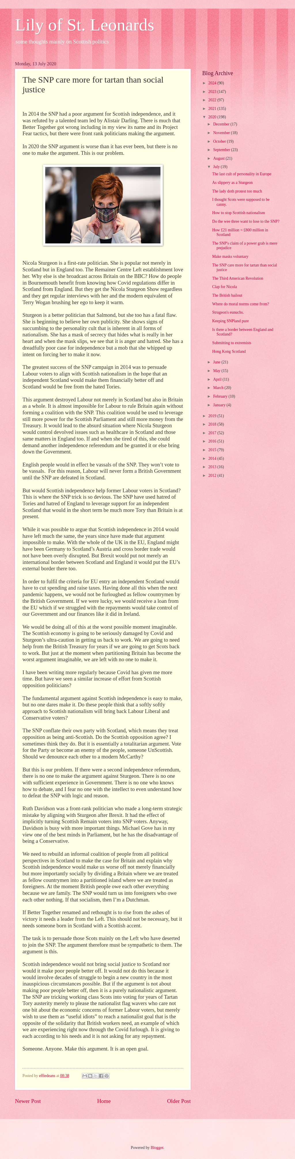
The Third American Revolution (237, 278)
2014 (212, 458)
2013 (212, 467)
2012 (212, 475)
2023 (212, 91)
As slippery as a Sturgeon (232, 182)
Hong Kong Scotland (229, 351)
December (221, 124)
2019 (212, 416)
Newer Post (28, 1101)
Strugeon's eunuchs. (228, 312)
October (220, 141)
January (219, 405)
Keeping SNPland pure (230, 321)
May (217, 371)
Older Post (179, 1101)
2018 (212, 424)
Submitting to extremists (231, 343)
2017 (212, 433)
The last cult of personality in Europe (241, 174)
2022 (212, 100)
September (222, 150)
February (220, 396)
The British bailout (227, 295)
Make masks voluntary (230, 256)
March (218, 388)
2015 (212, 450)
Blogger (157, 1147)
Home (104, 1101)
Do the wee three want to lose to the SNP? (245, 221)
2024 (212, 83)
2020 (212, 117)
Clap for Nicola (224, 287)
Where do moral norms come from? (240, 304)
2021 (212, 108)
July (217, 167)
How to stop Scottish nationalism (238, 213)
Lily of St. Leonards (84, 24)
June (217, 362)
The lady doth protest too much (237, 191)
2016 (212, 441)
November (222, 133)
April (218, 379)
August (219, 158)
